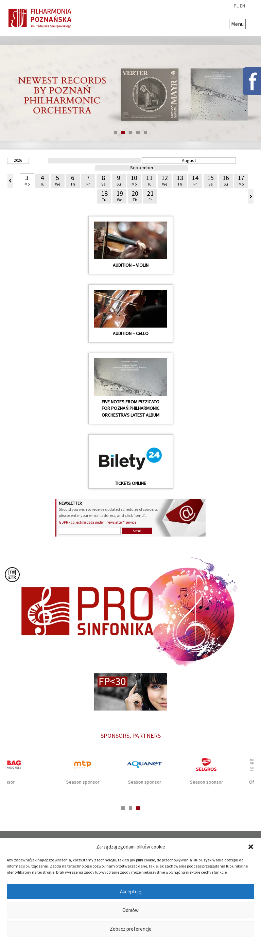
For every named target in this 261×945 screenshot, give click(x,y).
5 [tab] (145, 132)
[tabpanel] (130, 93)
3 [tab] (130, 132)
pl (236, 6)
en (242, 6)
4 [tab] (138, 132)
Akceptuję (130, 891)
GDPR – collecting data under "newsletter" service (97, 522)
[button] (250, 846)
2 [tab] (123, 132)
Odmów (130, 910)
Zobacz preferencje (131, 929)
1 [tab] (115, 132)
